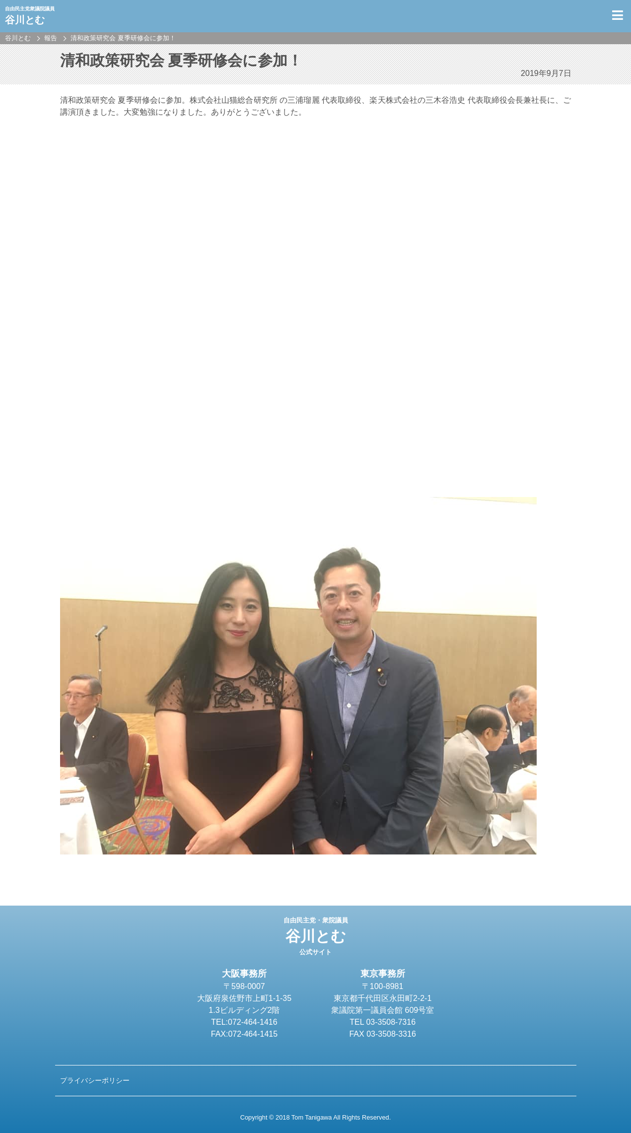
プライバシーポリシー (95, 1080)
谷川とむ (315, 936)
